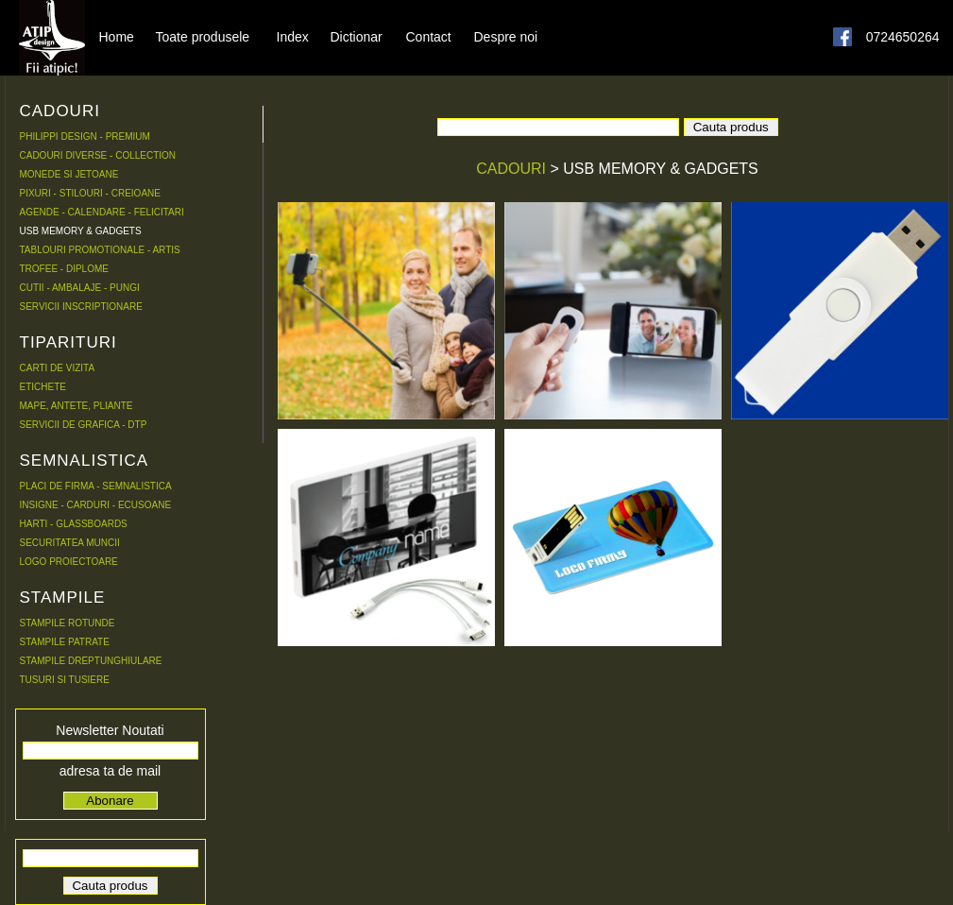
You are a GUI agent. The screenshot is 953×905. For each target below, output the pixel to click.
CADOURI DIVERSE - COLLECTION (98, 155)
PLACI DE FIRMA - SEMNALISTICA (96, 486)
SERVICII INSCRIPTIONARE (81, 306)
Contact (428, 36)
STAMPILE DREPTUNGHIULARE (91, 661)
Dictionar (357, 36)
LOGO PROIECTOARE (69, 561)
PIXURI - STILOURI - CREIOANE (90, 193)
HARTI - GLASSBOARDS (74, 524)
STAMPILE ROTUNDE (67, 623)
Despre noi (506, 36)
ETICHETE (43, 387)
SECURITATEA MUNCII (70, 543)
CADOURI (513, 169)
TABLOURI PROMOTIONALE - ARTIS (100, 250)
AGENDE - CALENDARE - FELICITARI (102, 212)
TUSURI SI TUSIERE (65, 679)
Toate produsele (203, 36)
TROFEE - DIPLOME (64, 269)
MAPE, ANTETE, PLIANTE (76, 406)
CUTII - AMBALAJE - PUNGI (80, 287)
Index (293, 36)
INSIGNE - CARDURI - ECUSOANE (96, 505)
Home (116, 36)
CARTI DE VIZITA (57, 368)
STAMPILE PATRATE (65, 642)
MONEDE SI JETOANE (69, 174)
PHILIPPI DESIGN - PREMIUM (85, 136)
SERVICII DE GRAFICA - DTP (83, 424)
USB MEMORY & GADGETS (81, 231)
